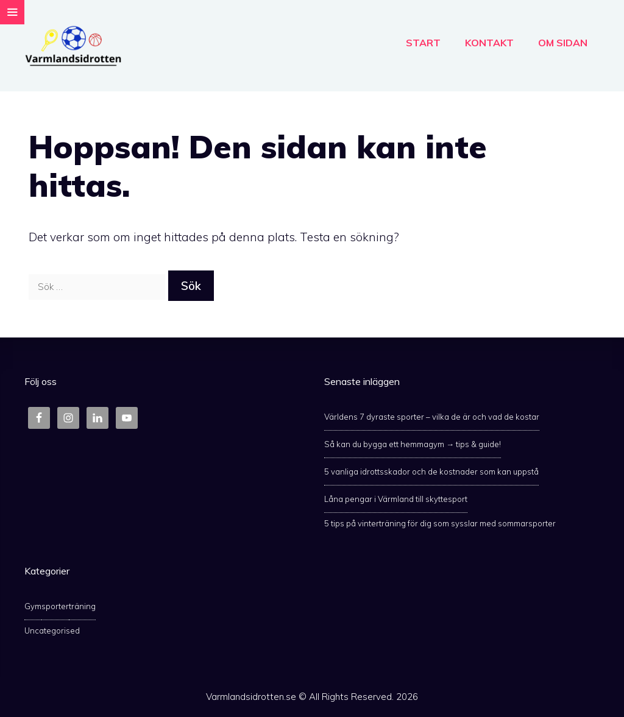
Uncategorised (52, 630)
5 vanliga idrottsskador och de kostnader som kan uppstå (431, 471)
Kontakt (489, 43)
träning (82, 606)
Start (423, 43)
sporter (55, 606)
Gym (32, 606)
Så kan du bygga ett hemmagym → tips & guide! (412, 444)
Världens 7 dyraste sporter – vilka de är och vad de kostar (431, 417)
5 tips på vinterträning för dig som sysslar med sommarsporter (440, 523)
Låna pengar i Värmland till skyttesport (395, 499)
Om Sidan (562, 43)
